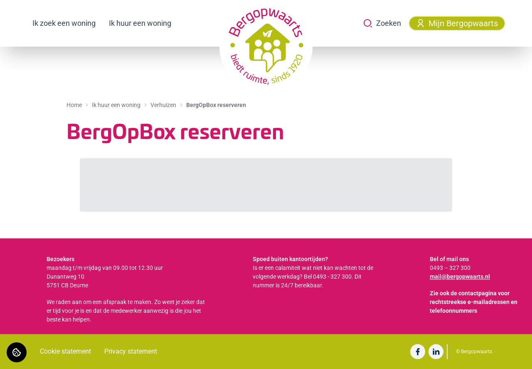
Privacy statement (130, 351)
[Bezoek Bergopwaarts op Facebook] (417, 351)
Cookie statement (65, 351)
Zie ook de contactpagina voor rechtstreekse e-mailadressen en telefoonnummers (473, 302)
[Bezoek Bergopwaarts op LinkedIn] (436, 351)
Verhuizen (163, 105)
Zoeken (382, 23)
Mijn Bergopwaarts (457, 23)
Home (74, 105)
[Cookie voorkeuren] (17, 352)
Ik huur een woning (140, 23)
